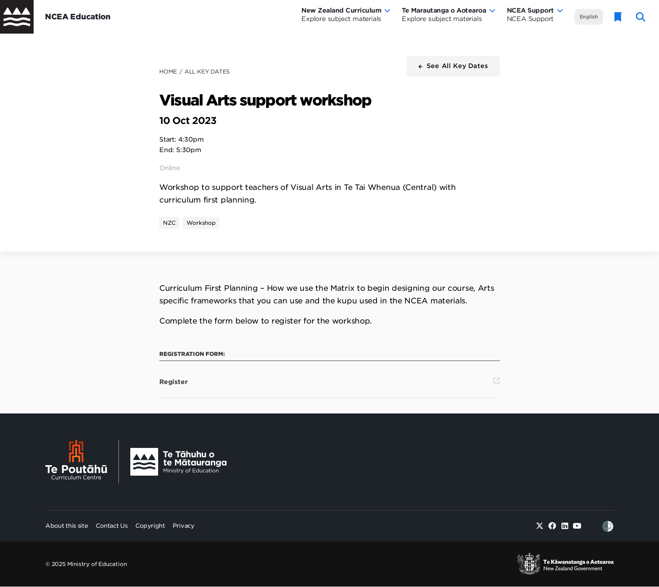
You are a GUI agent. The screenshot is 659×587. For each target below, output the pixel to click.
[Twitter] (540, 526)
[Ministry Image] (178, 462)
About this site (66, 525)
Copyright (150, 525)
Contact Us (112, 525)
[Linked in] (564, 526)
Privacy (184, 525)
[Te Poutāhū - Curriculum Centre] (82, 462)
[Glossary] (618, 17)
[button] (453, 66)
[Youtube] (577, 526)
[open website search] (640, 17)
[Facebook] (552, 526)
